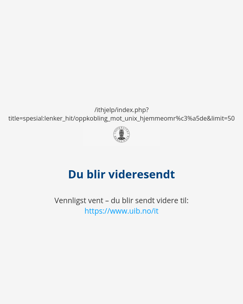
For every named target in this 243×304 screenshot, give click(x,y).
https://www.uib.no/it (122, 211)
